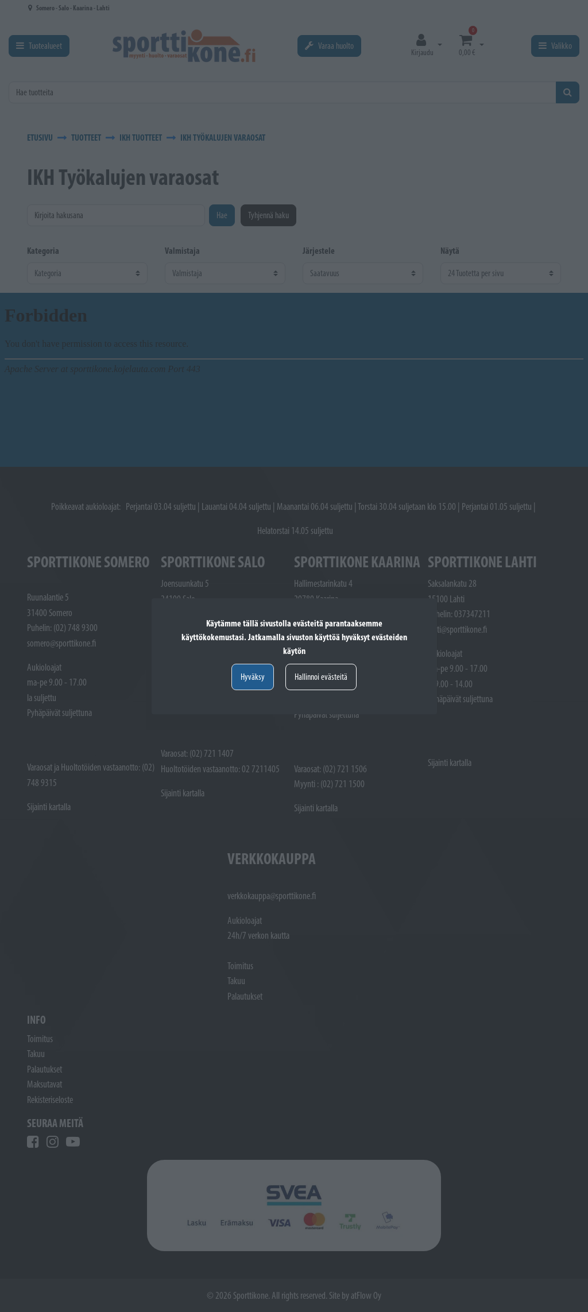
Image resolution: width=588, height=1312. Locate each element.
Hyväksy (253, 676)
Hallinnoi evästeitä (321, 676)
